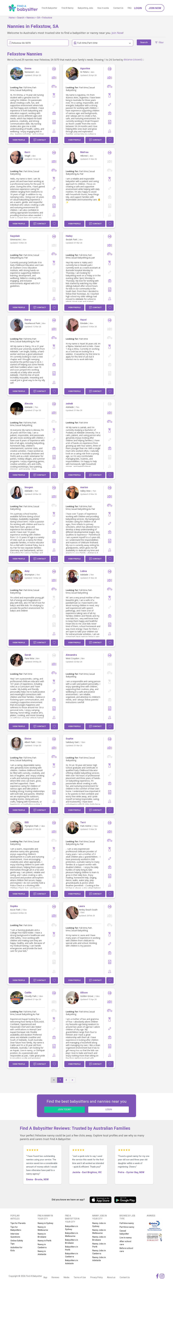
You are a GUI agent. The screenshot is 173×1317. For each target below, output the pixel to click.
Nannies (30, 17)
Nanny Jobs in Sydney (99, 1224)
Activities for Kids (16, 1249)
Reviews (55, 1277)
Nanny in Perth (44, 1240)
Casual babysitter (124, 1232)
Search (20, 17)
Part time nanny (127, 1227)
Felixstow (47, 17)
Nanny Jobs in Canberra (99, 1252)
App (45, 1277)
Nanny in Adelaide (42, 1252)
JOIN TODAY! (64, 1109)
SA (38, 17)
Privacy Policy (96, 1277)
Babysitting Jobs (85, 8)
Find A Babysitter (49, 8)
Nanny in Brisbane (42, 1235)
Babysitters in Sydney (71, 1227)
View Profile (19, 140)
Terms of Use (80, 1277)
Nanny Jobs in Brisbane (99, 1238)
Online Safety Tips (16, 1242)
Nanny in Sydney (45, 1223)
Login (138, 8)
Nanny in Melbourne (43, 1228)
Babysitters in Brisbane (71, 1241)
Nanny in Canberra (42, 1246)
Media (66, 1277)
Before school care (126, 1249)
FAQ (129, 8)
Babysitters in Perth (71, 1248)
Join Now (155, 8)
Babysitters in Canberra (71, 1255)
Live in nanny (126, 1237)
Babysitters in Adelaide (71, 1262)
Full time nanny (127, 1223)
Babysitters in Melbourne (71, 1234)
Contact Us (118, 8)
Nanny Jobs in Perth (99, 1245)
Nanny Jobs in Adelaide (99, 1259)
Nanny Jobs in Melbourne (99, 1231)
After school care (125, 1243)
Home (12, 17)
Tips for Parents (18, 1223)
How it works (103, 8)
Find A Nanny (67, 8)
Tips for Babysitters (15, 1228)
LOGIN (108, 1109)
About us (111, 1277)
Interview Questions (15, 1235)
